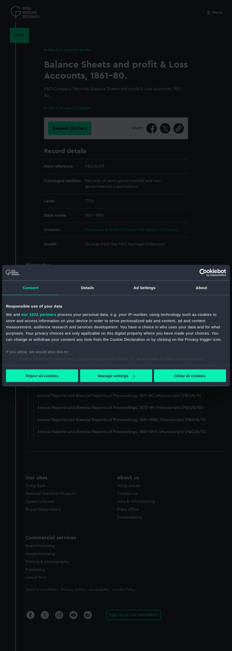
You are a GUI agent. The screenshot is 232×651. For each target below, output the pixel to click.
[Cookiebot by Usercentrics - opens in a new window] (203, 273)
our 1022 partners (38, 314)
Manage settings (116, 376)
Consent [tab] (30, 287)
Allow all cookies (190, 376)
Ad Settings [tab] (144, 287)
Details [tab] (87, 287)
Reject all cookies (42, 376)
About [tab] (201, 287)
